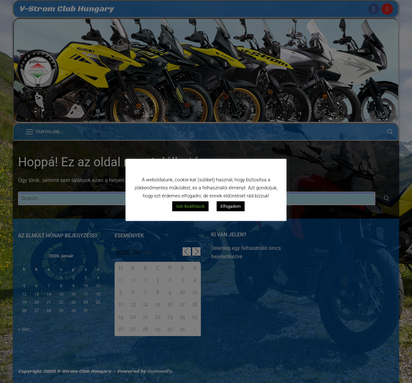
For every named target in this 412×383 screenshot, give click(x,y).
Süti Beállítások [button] (190, 206)
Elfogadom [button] (230, 206)
